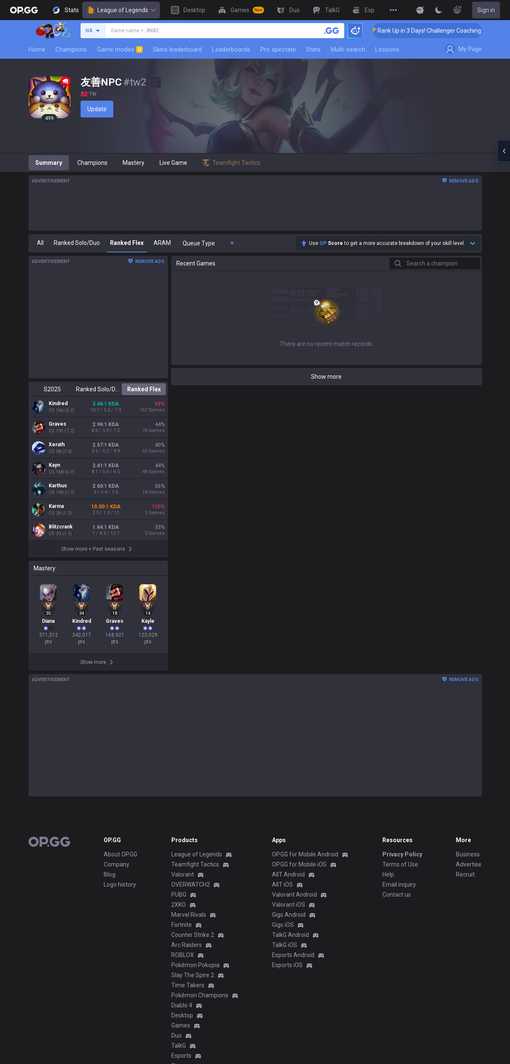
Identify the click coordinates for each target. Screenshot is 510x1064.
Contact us (396, 894)
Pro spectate (278, 49)
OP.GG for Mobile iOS (299, 864)
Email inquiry (399, 884)
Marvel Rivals (188, 914)
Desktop (182, 1015)
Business (468, 854)
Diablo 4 (181, 1005)
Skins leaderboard (177, 49)
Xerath (57, 444)
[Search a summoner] (331, 30)
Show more (326, 376)
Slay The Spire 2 (192, 975)
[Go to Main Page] (24, 10)
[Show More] (420, 10)
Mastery (133, 162)
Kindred (58, 403)
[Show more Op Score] (473, 243)
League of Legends (121, 10)
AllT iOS (282, 884)
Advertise (468, 864)
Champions (71, 49)
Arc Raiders (186, 945)
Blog (109, 874)
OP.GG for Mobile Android (305, 854)
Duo (176, 1035)
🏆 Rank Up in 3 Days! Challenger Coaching (437, 30)
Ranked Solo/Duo (98, 389)
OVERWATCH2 (190, 884)
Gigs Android (289, 914)
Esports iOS (287, 965)
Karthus (58, 486)
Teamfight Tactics (195, 864)
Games (180, 1025)
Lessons (387, 49)
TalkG (178, 1045)
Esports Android (293, 955)
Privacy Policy (402, 854)
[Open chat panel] (503, 151)
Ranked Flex (144, 389)
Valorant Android (294, 894)
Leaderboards (231, 49)
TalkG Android (290, 934)
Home (37, 49)
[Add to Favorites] (155, 82)
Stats (313, 49)
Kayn (54, 465)
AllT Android (288, 874)
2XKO (178, 904)
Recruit (465, 874)
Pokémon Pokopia (195, 965)
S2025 (52, 389)
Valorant (182, 874)
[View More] (393, 10)
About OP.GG (120, 854)
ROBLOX (182, 955)
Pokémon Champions (199, 995)
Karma (56, 506)
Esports (181, 1055)
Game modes (120, 49)
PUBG (178, 894)
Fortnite (181, 924)
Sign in (486, 10)
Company (116, 864)
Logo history (120, 884)
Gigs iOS (283, 924)
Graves (57, 424)
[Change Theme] (438, 10)
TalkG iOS (284, 945)
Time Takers (187, 985)
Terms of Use (400, 864)
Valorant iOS (288, 904)
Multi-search (348, 49)
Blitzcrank (61, 527)
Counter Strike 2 (192, 934)
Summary (48, 162)
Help (388, 874)
